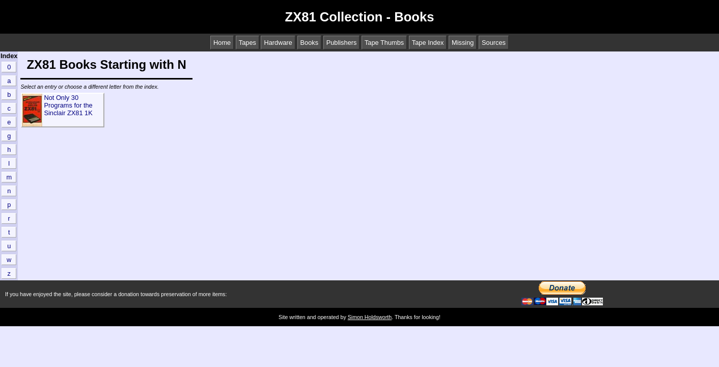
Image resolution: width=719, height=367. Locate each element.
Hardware (278, 42)
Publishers (341, 42)
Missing (463, 42)
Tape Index (428, 42)
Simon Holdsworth (370, 317)
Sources (494, 42)
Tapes (247, 42)
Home (222, 42)
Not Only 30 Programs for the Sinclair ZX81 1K (68, 105)
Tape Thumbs (384, 42)
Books (309, 42)
